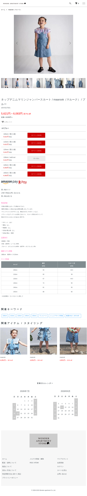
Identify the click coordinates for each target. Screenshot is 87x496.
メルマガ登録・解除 (37, 459)
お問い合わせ (62, 474)
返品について (7, 466)
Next (69, 43)
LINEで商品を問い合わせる (10, 193)
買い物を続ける (6, 196)
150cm (34, 316)
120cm (19, 316)
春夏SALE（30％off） (73, 316)
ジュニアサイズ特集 (56, 316)
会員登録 (60, 463)
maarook (2, 357)
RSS (31, 463)
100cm (5, 316)
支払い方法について (9, 470)
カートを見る (62, 470)
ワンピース (43, 316)
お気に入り (7, 122)
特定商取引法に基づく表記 (11, 474)
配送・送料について (9, 463)
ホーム (3, 9)
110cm (12, 316)
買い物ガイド (6, 190)
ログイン (60, 466)
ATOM (36, 463)
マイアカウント (62, 459)
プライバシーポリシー (10, 478)
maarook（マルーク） (15, 9)
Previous (17, 43)
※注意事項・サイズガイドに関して (12, 296)
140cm (27, 316)
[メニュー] (83, 3)
